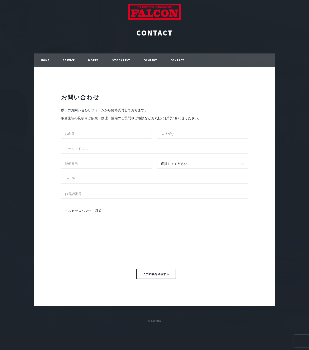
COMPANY (150, 60)
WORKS (93, 60)
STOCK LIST (121, 60)
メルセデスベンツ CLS (154, 230)
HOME (45, 60)
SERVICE (69, 60)
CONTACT (154, 33)
